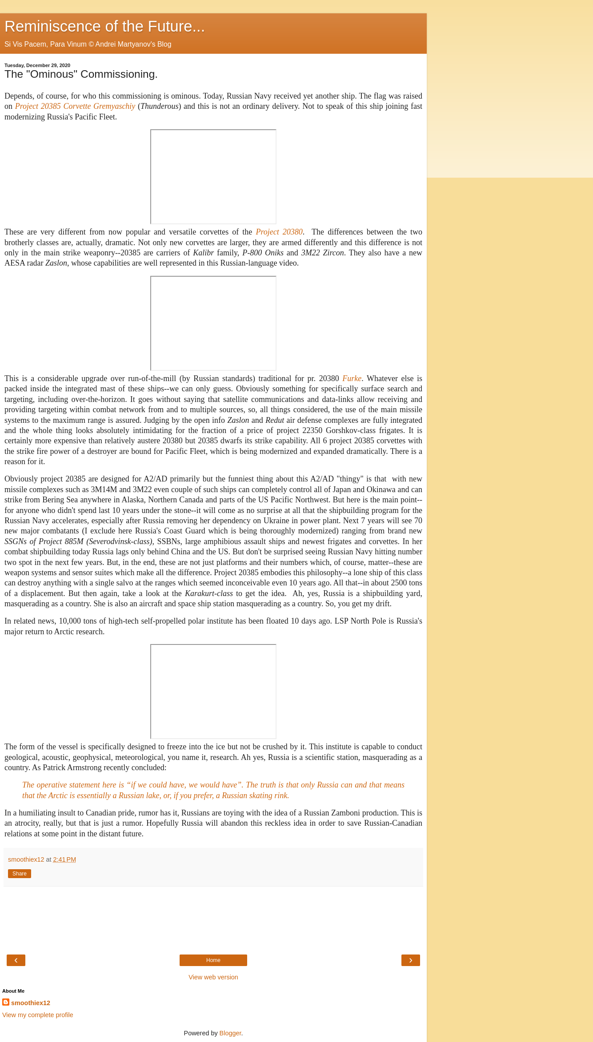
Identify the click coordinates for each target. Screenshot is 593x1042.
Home (213, 960)
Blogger (230, 1033)
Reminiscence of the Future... (104, 26)
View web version (213, 977)
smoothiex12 (30, 1002)
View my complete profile (37, 1014)
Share (19, 874)
